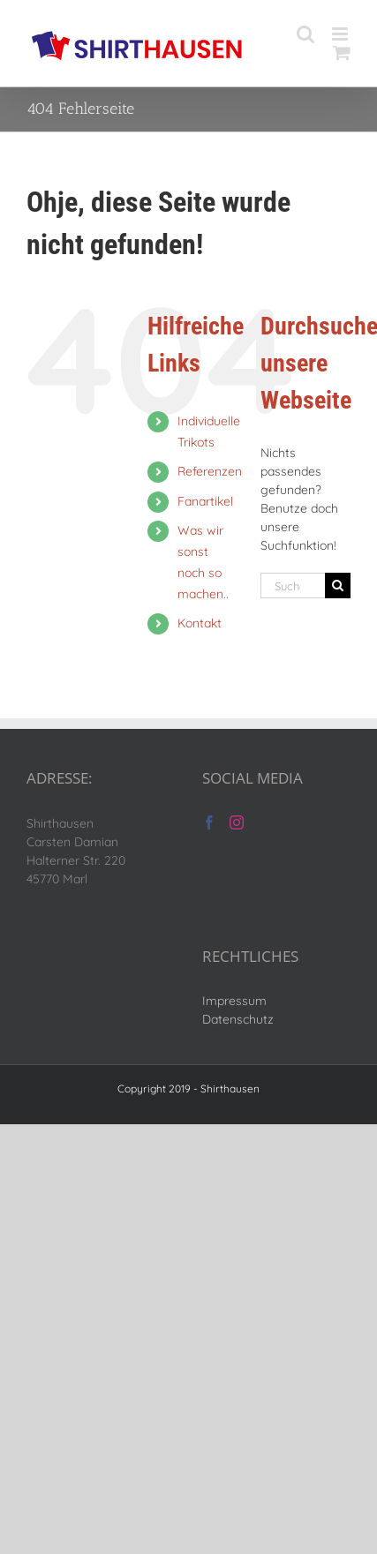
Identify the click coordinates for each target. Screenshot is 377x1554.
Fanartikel (205, 501)
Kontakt (199, 623)
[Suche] (338, 585)
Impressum (234, 1001)
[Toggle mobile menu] (341, 34)
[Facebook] (209, 822)
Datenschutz (238, 1019)
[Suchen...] (292, 585)
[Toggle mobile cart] (342, 52)
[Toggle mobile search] (305, 34)
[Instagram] (237, 822)
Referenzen (209, 471)
